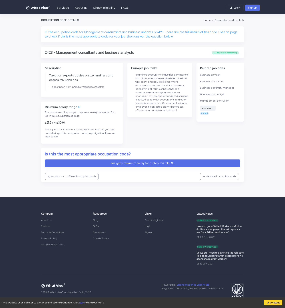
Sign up (252, 7)
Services (63, 8)
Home (207, 20)
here (82, 302)
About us (81, 8)
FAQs (125, 8)
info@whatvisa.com (52, 244)
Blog (95, 220)
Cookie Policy (101, 238)
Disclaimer (99, 232)
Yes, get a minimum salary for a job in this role (142, 163)
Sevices (45, 226)
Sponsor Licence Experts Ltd (193, 285)
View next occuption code (219, 176)
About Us (46, 220)
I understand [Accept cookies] (273, 302)
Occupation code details (229, 20)
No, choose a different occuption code (71, 176)
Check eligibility (104, 8)
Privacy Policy (49, 238)
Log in (235, 7)
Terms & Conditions (52, 232)
